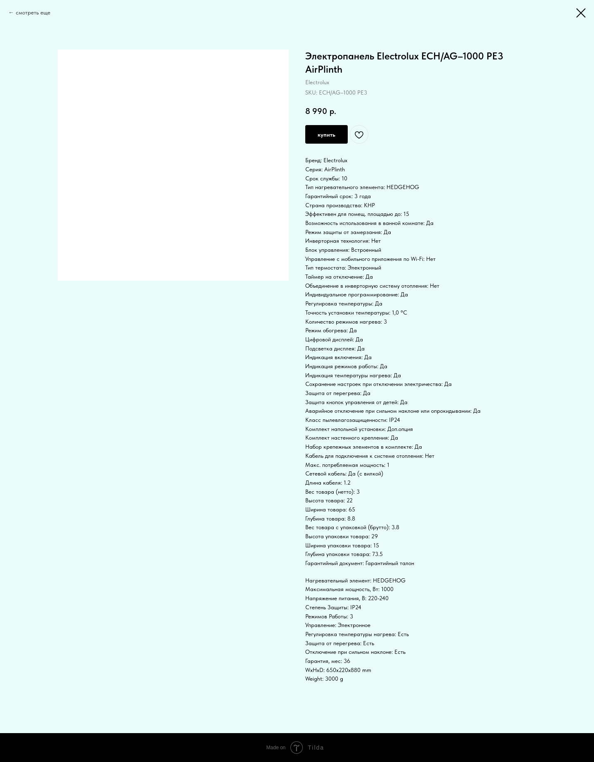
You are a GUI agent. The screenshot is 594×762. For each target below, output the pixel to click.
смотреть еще (33, 12)
